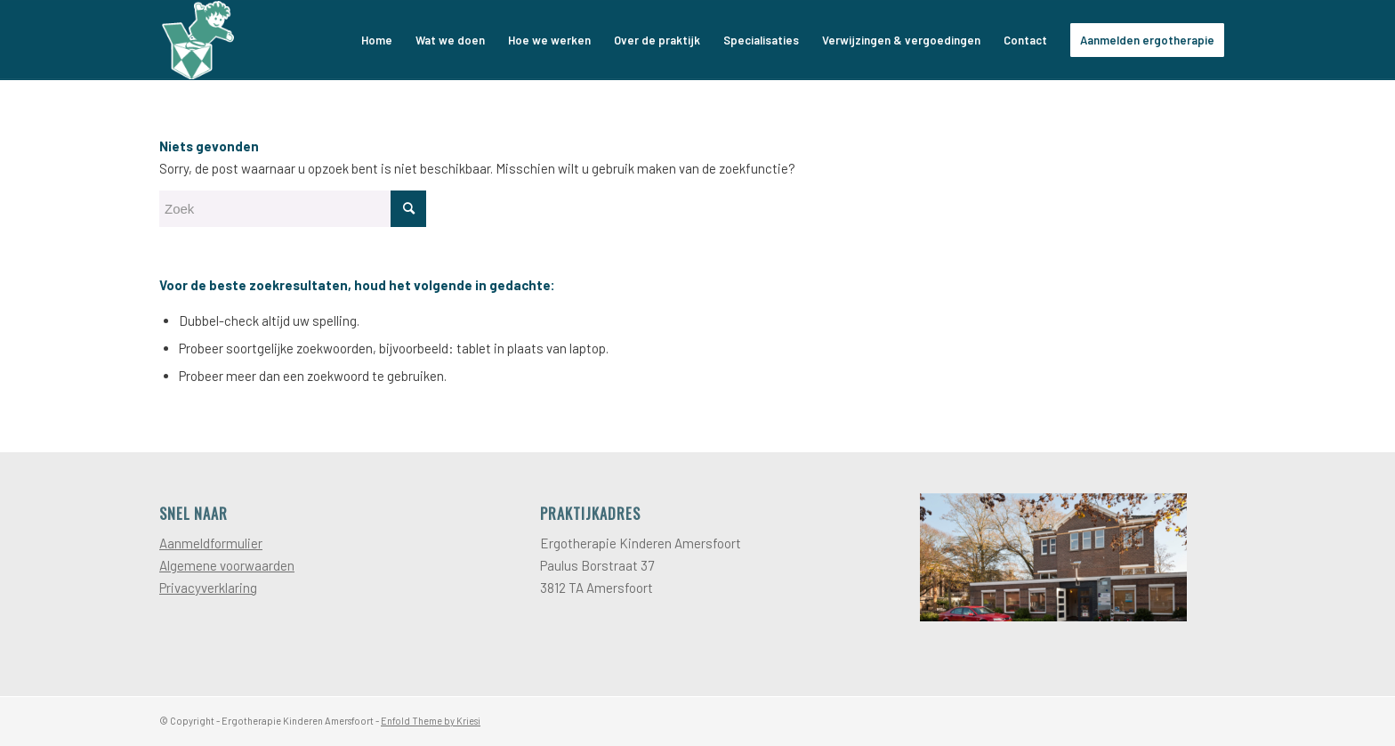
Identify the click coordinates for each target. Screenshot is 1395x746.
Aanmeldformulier (210, 543)
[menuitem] (377, 40)
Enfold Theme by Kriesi (430, 720)
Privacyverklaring (208, 588)
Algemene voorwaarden (226, 565)
